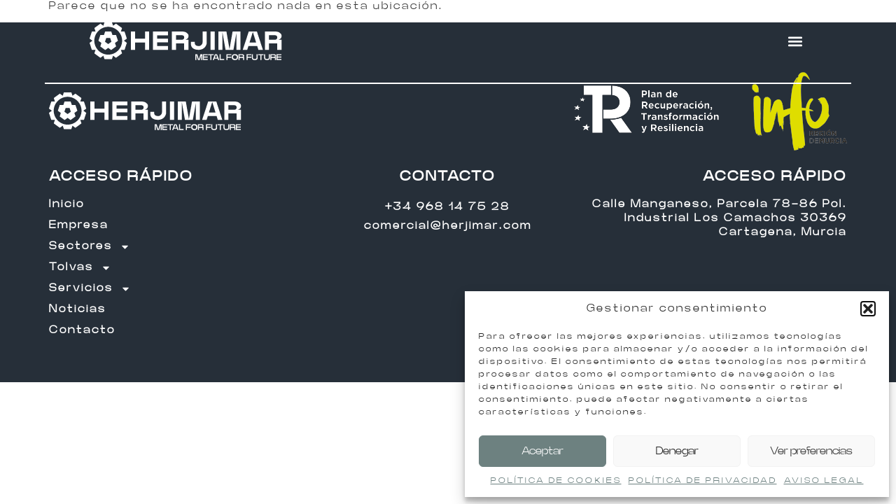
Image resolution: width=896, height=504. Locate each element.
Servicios (90, 288)
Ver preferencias (811, 451)
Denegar (677, 451)
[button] (868, 309)
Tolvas (80, 267)
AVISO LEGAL (824, 480)
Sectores (89, 246)
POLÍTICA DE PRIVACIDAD (703, 480)
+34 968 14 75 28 (447, 207)
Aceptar (543, 451)
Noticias (77, 309)
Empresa (78, 225)
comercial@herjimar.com (448, 225)
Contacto (82, 330)
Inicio (67, 204)
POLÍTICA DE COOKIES (556, 480)
